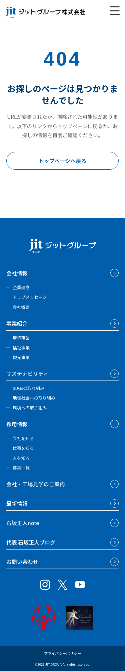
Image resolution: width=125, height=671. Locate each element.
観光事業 (21, 357)
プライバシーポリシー (62, 653)
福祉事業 (21, 347)
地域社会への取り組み (34, 398)
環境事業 (21, 338)
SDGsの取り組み (28, 388)
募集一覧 (21, 468)
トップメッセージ (30, 297)
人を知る (21, 458)
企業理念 (21, 287)
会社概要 (21, 307)
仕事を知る (23, 448)
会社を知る (23, 438)
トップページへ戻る (63, 161)
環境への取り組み (30, 407)
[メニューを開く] (115, 10)
